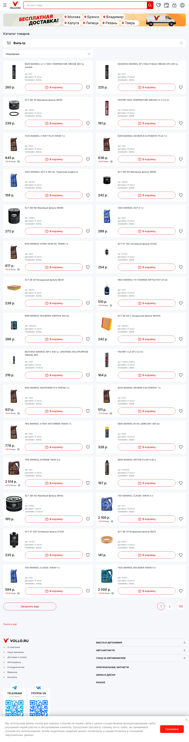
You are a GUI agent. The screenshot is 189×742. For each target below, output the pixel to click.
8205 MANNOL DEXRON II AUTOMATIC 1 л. (139, 387)
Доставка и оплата (17, 657)
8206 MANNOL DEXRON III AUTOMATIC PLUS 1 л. (142, 136)
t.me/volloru (14, 696)
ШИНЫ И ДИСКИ (105, 674)
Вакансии (12, 672)
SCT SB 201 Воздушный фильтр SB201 (44, 279)
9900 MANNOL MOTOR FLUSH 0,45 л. (137, 459)
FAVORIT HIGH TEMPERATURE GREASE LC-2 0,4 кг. (144, 100)
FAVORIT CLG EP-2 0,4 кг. (131, 351)
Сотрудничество (16, 667)
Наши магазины (15, 652)
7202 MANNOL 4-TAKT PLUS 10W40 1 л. (45, 136)
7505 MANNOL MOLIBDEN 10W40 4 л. (137, 567)
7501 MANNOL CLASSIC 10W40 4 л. (136, 495)
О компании (13, 647)
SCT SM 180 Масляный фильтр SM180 (44, 208)
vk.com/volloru (39, 696)
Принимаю (172, 729)
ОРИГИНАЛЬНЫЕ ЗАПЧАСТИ (112, 667)
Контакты (12, 677)
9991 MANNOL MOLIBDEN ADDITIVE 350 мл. (47, 315)
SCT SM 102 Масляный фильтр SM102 (137, 172)
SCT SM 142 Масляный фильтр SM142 (44, 495)
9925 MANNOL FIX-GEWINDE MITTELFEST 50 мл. (143, 279)
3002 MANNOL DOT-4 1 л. (131, 208)
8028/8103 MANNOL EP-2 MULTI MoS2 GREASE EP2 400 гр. (148, 64)
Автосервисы (14, 662)
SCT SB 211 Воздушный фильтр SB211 (137, 531)
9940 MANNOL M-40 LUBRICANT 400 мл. (139, 423)
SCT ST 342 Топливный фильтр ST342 (137, 243)
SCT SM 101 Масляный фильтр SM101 (43, 100)
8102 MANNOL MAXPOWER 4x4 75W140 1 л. (47, 387)
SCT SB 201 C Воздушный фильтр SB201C (139, 315)
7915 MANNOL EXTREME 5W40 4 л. (43, 459)
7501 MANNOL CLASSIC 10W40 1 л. (42, 567)
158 (181, 606)
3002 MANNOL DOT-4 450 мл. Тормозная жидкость (51, 172)
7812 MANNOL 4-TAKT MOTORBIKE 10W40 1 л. (48, 423)
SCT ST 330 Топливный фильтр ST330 (44, 531)
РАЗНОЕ (100, 682)
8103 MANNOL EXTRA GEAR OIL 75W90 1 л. (47, 243)
